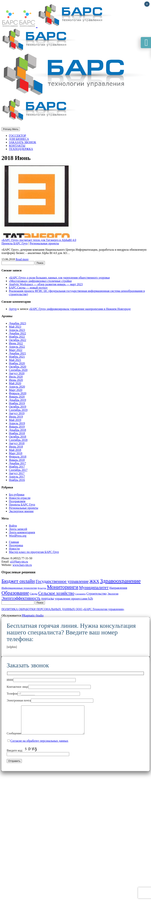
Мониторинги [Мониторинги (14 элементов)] (62, 587)
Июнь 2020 (16, 380)
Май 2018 (15, 450)
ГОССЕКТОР (17, 135)
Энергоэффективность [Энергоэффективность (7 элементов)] (20, 598)
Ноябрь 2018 (17, 433)
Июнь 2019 (16, 416)
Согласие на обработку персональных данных (39, 746)
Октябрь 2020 (17, 366)
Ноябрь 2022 (17, 336)
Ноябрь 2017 (17, 466)
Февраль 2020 (17, 393)
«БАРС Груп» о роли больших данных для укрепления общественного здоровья (59, 277)
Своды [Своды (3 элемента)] (33, 593)
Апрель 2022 (17, 346)
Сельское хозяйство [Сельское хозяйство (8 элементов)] (56, 593)
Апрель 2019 (17, 423)
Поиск (40, 263)
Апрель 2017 (17, 476)
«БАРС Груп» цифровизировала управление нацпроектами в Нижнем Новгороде (80, 308)
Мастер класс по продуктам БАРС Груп (34, 552)
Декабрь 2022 (17, 333)
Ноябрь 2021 (17, 356)
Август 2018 (16, 443)
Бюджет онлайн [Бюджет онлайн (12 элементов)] (18, 581)
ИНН (41, 679)
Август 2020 (16, 373)
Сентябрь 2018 (18, 440)
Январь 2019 (17, 426)
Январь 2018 (17, 460)
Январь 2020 (17, 396)
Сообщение (49, 738)
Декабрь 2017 (17, 463)
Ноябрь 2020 (17, 363)
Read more (22, 259)
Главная (14, 542)
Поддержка (16, 545)
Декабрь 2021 (17, 353)
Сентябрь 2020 (18, 370)
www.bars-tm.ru (22, 564)
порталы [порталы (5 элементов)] (47, 598)
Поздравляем (17, 501)
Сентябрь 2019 (18, 410)
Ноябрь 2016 (17, 480)
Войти (13, 525)
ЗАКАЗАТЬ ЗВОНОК (22, 142)
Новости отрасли (19, 497)
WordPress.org (17, 535)
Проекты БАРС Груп (14, 243)
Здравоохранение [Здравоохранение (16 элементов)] (120, 581)
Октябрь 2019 (17, 406)
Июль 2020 (16, 376)
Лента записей (18, 529)
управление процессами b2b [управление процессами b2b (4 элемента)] (74, 598)
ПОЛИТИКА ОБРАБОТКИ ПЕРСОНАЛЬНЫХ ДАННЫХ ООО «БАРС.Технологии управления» (62, 609)
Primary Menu (10, 129)
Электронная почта (50, 700)
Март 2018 (15, 453)
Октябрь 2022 (17, 340)
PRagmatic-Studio (32, 615)
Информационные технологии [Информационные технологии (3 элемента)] (19, 587)
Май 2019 (15, 420)
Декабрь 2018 (17, 430)
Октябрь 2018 (17, 436)
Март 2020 (15, 390)
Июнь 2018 (16, 446)
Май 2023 (15, 326)
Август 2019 (16, 413)
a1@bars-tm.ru (19, 561)
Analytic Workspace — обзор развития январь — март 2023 (46, 284)
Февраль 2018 (17, 456)
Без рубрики (16, 494)
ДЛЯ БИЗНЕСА (19, 139)
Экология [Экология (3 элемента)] (112, 593)
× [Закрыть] (147, 4)
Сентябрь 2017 (18, 470)
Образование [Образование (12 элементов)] (15, 593)
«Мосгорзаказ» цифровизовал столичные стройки (40, 280)
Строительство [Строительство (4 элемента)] (96, 593)
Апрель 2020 (17, 386)
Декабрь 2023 (17, 323)
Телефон (43, 693)
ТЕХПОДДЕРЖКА (21, 149)
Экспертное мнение (21, 511)
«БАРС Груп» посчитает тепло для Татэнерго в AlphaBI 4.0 (38, 240)
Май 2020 (15, 383)
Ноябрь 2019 (17, 403)
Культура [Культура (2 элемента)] (42, 588)
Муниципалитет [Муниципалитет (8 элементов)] (94, 587)
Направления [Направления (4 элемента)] (118, 588)
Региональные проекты (44, 243)
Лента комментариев (22, 532)
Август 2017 (16, 473)
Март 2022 (15, 350)
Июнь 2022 (16, 343)
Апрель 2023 (17, 330)
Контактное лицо (49, 686)
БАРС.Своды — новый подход (28, 287)
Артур (13, 308)
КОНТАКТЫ (17, 145)
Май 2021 (15, 360)
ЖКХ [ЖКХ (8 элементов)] (94, 581)
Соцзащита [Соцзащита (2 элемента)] (80, 594)
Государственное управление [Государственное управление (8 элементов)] (62, 581)
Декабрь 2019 (17, 400)
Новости (14, 548)
